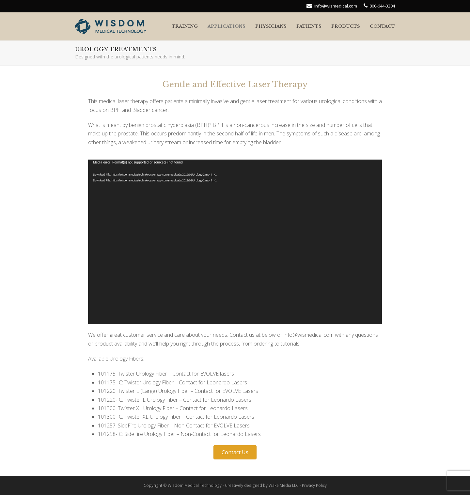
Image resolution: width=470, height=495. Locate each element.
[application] (235, 242)
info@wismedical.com (335, 6)
